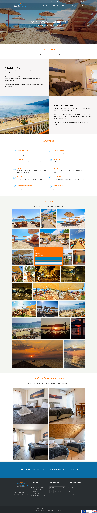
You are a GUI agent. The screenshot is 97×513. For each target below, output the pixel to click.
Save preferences (48, 263)
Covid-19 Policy (71, 494)
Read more (37, 250)
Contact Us (70, 5)
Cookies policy (71, 489)
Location (63, 5)
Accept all (48, 258)
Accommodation (55, 5)
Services (48, 5)
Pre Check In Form (71, 491)
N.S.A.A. (63, 508)
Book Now (77, 5)
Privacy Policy (70, 487)
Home (42, 5)
